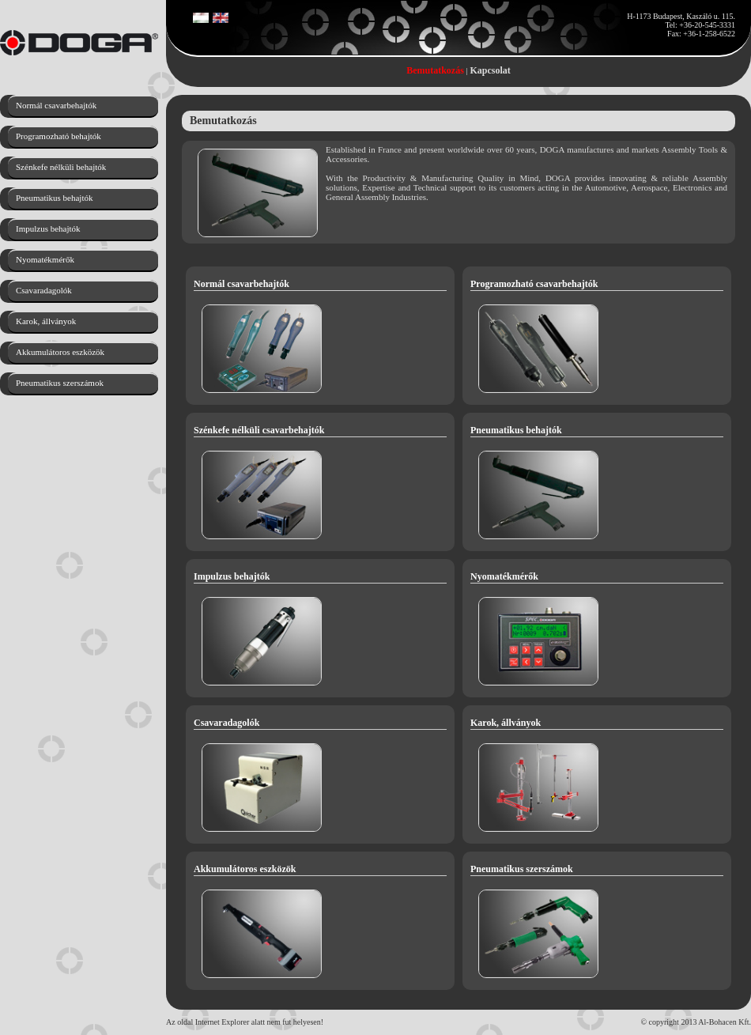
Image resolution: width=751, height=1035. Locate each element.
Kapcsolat (490, 70)
